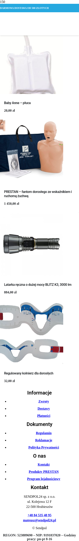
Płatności (43, 416)
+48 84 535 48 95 (39, 515)
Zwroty (43, 401)
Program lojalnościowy (43, 479)
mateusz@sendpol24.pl (39, 520)
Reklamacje (43, 440)
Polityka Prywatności (43, 447)
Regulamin (44, 433)
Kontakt (44, 464)
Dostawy (43, 408)
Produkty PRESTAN (44, 471)
